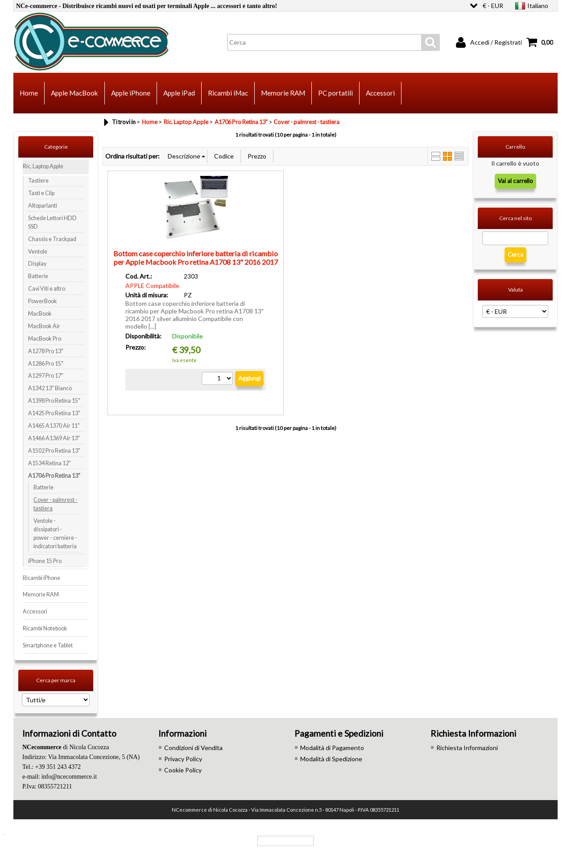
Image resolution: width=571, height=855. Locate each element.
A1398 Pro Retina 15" (54, 400)
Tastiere (38, 180)
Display (37, 263)
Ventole (37, 251)
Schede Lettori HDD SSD (52, 222)
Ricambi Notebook (45, 628)
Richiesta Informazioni (467, 747)
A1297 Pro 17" (45, 375)
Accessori (380, 93)
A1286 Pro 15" (45, 363)
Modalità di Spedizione (331, 759)
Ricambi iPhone (41, 578)
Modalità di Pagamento (332, 747)
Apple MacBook (74, 93)
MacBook (40, 313)
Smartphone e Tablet (48, 645)
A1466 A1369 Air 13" (54, 438)
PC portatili (335, 93)
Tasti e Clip (41, 193)
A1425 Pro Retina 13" (54, 413)
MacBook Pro (44, 338)
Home (29, 93)
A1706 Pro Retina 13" (54, 475)
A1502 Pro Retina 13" (54, 450)
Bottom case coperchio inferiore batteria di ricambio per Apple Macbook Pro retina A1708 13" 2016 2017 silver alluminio (195, 262)
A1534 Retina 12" (49, 463)
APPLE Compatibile (152, 285)
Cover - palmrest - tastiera (55, 504)
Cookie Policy (183, 770)
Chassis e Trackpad (52, 239)
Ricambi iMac (228, 93)
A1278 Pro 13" (45, 351)
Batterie (38, 276)
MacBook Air (44, 326)
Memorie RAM (283, 93)
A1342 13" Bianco (50, 388)
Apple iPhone (130, 93)
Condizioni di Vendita (193, 747)
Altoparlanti (42, 205)
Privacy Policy (183, 759)
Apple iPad (179, 93)
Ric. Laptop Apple (43, 166)
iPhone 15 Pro (45, 561)
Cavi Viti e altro (46, 288)
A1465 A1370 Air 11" (54, 425)
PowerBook (42, 301)
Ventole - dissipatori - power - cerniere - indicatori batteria (55, 533)
